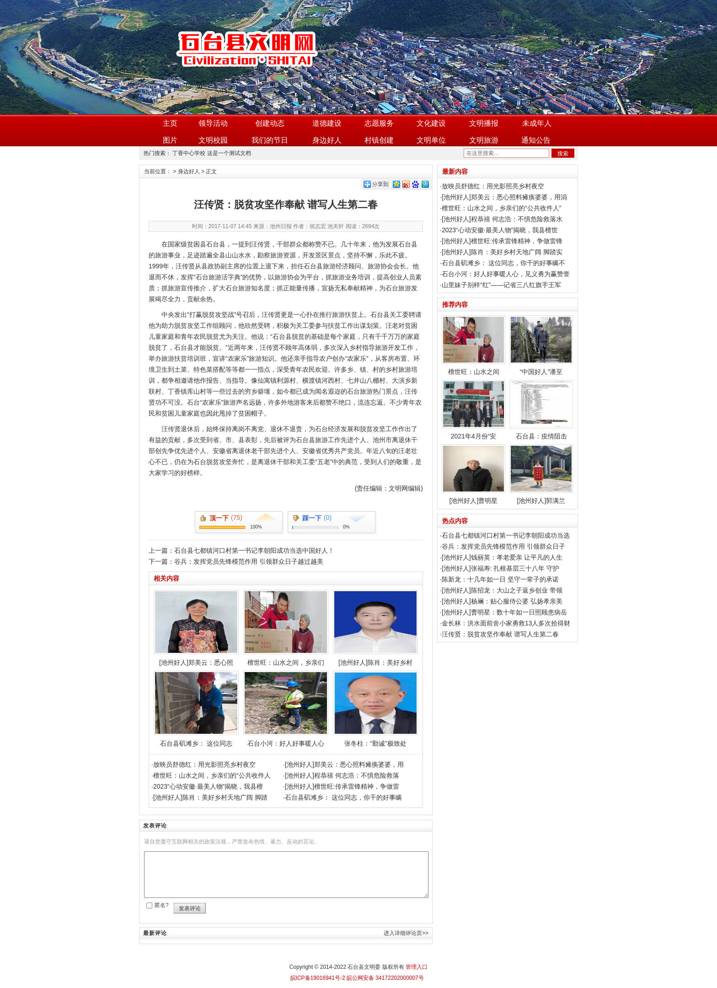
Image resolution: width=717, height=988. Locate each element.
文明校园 (213, 140)
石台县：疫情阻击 (541, 410)
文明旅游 (483, 140)
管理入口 (417, 967)
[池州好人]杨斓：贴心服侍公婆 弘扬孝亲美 (502, 601)
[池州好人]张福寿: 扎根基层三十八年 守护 (500, 568)
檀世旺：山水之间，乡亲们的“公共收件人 (212, 775)
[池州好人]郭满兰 (541, 474)
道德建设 (327, 123)
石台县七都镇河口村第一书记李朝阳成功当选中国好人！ (254, 550)
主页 (170, 123)
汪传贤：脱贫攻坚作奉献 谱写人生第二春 (500, 634)
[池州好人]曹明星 (473, 474)
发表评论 (190, 908)
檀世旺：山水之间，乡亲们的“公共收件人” (501, 208)
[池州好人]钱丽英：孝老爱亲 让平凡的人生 (502, 557)
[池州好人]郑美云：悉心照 (196, 628)
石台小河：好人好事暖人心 (285, 709)
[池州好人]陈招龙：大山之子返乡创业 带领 (502, 590)
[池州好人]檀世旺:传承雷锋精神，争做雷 (342, 786)
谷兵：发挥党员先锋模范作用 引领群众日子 (503, 546)
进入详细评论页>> (406, 933)
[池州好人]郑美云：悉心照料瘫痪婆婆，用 (344, 764)
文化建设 (431, 123)
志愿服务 (379, 123)
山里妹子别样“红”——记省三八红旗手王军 (501, 284)
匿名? (162, 905)
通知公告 (536, 140)
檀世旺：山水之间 (473, 345)
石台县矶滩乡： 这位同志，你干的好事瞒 (343, 797)
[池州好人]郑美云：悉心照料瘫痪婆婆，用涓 (504, 197)
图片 (170, 140)
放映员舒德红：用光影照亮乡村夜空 (204, 764)
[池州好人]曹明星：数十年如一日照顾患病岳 (504, 612)
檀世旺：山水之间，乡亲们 (285, 628)
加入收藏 (560, 6)
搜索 (562, 153)
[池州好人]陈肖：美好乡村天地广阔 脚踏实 (502, 252)
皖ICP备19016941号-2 (317, 978)
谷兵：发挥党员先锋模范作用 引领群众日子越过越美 (248, 561)
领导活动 (213, 123)
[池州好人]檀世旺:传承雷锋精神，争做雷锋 (502, 241)
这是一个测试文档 (229, 153)
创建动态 (269, 123)
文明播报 (483, 123)
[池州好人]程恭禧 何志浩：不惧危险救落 (342, 775)
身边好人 (327, 140)
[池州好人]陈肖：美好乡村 (375, 628)
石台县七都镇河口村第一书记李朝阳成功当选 (506, 535)
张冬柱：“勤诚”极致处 (375, 709)
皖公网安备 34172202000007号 (384, 978)
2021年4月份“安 (473, 410)
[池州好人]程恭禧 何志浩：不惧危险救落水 (502, 219)
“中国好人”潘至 (541, 345)
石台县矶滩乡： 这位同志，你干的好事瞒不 (503, 263)
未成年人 (536, 123)
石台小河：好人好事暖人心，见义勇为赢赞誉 (506, 274)
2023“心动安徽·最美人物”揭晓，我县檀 (208, 786)
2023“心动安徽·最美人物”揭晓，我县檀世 (500, 230)
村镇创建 (379, 140)
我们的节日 (269, 140)
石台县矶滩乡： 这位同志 (196, 709)
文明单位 (431, 140)
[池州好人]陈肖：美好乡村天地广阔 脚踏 (210, 797)
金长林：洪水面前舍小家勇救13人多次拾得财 (506, 623)
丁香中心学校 (188, 153)
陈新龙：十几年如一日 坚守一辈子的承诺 (500, 579)
